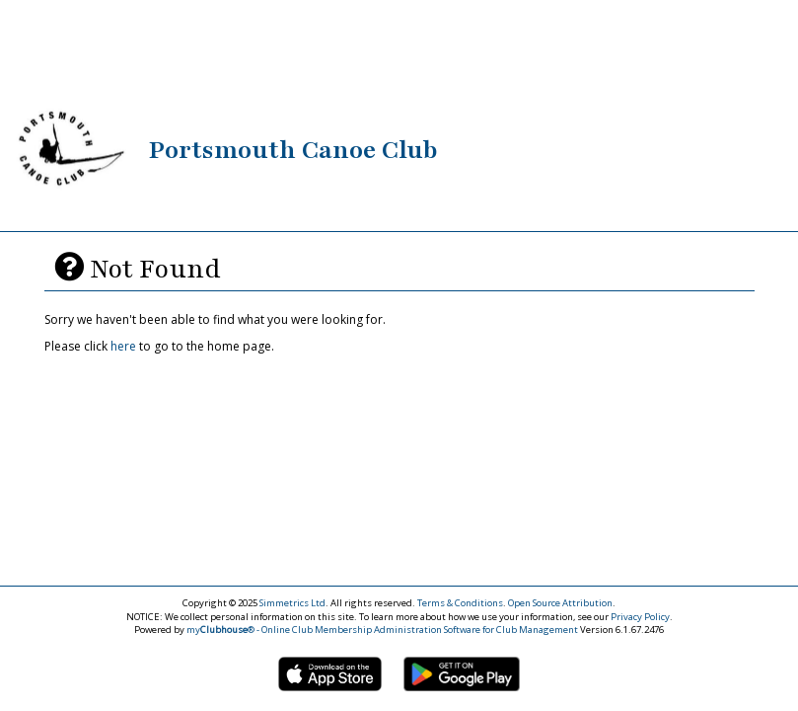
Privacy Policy (640, 616)
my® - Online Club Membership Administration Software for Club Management (382, 629)
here (123, 346)
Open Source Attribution (560, 602)
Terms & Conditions (460, 602)
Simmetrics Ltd (292, 602)
